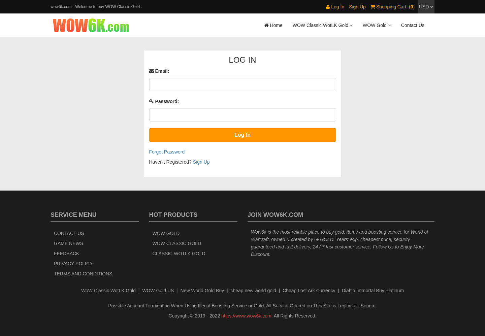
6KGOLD (323, 239)
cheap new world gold (253, 290)
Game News (68, 243)
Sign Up (357, 6)
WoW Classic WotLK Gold (108, 290)
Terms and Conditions (83, 273)
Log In (335, 6)
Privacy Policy (73, 263)
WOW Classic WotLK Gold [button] (323, 25)
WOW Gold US (158, 290)
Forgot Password (167, 152)
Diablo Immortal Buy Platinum (373, 290)
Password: (164, 101)
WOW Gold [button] (377, 25)
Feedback (66, 253)
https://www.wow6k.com (246, 315)
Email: (159, 71)
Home (273, 25)
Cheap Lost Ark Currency (309, 290)
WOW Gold (166, 233)
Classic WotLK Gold (179, 253)
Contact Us (412, 25)
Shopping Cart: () (392, 6)
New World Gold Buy (202, 290)
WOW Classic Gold (177, 243)
